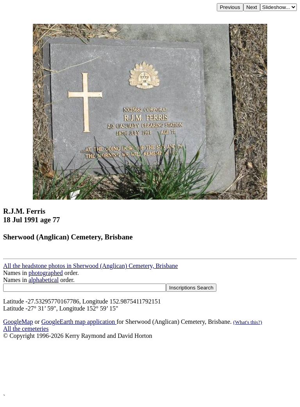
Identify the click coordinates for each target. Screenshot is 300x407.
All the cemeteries (25, 328)
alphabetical (44, 280)
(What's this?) (247, 322)
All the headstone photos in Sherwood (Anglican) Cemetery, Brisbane (90, 265)
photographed (46, 273)
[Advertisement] (150, 366)
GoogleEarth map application (78, 321)
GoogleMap (18, 321)
